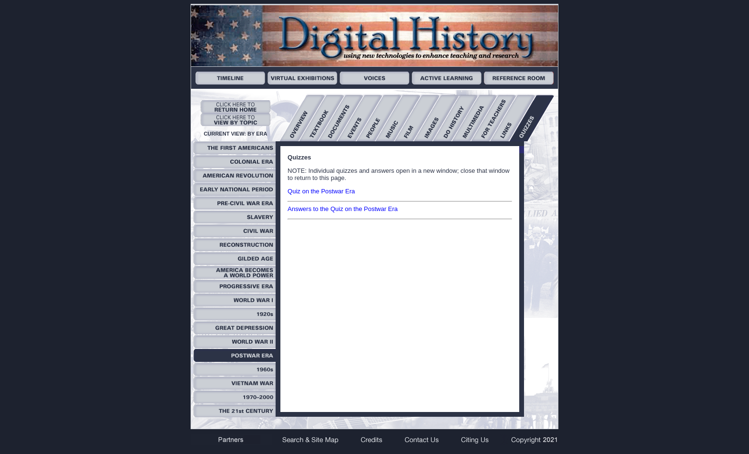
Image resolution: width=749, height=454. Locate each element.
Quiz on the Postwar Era (321, 191)
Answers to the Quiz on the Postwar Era (343, 208)
